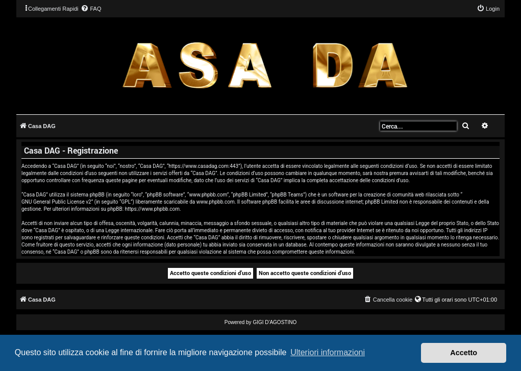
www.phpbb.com (215, 202)
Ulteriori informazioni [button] (327, 352)
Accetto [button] (463, 353)
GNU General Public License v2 (56, 202)
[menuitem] (91, 9)
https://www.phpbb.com (152, 209)
